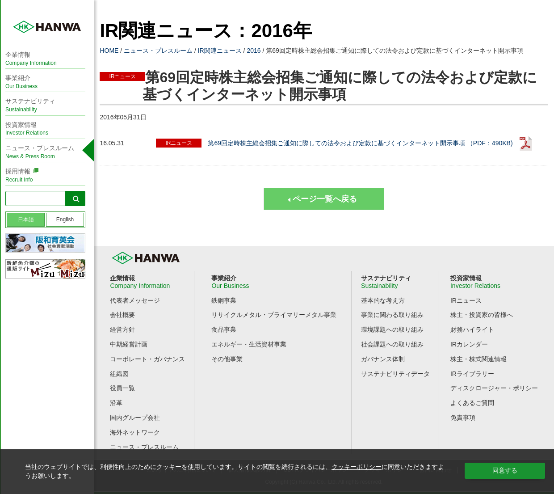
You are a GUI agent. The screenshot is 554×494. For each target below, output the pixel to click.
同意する (504, 470)
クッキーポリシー (357, 466)
